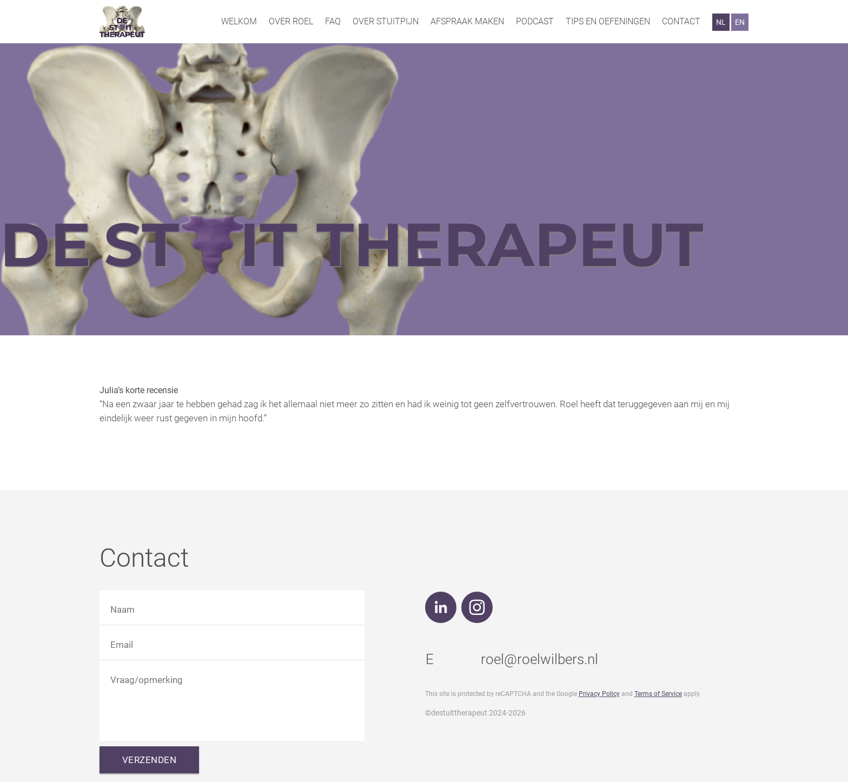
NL (721, 22)
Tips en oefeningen (608, 21)
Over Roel (291, 21)
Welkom (239, 21)
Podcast (535, 21)
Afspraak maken (467, 21)
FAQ (333, 21)
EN (740, 22)
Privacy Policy (599, 694)
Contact (681, 21)
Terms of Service (658, 694)
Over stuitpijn (386, 21)
